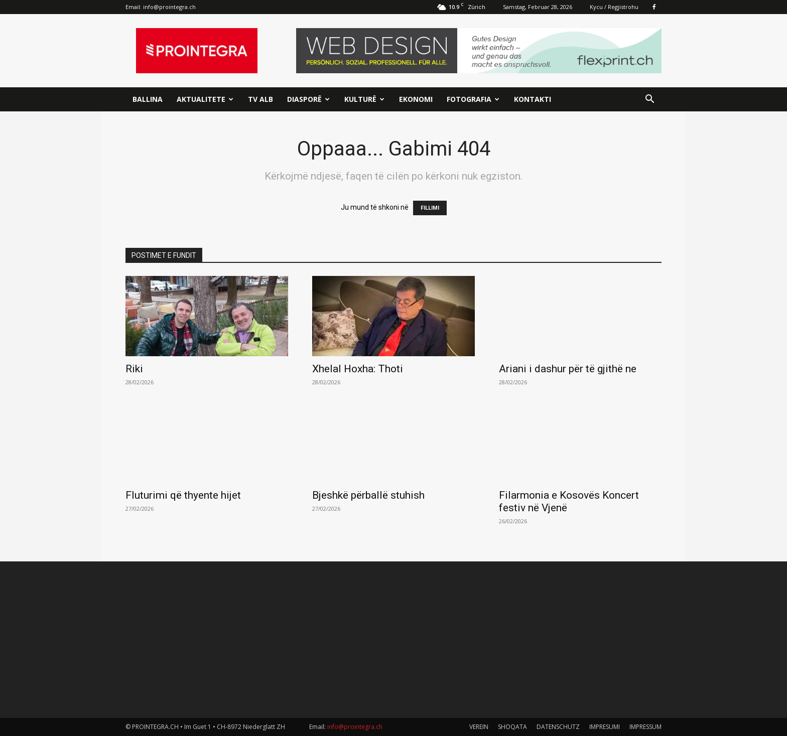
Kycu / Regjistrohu (614, 7)
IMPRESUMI (604, 726)
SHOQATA (512, 726)
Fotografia (473, 99)
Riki (134, 369)
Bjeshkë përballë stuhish (368, 495)
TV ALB (260, 99)
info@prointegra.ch (169, 7)
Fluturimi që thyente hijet (183, 495)
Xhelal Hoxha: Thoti (357, 369)
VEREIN (478, 726)
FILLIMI (430, 208)
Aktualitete (205, 99)
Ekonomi (416, 99)
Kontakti (532, 99)
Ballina (148, 99)
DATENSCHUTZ (558, 726)
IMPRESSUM (645, 726)
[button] (649, 100)
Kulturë (364, 99)
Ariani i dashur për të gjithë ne (567, 369)
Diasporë (308, 99)
